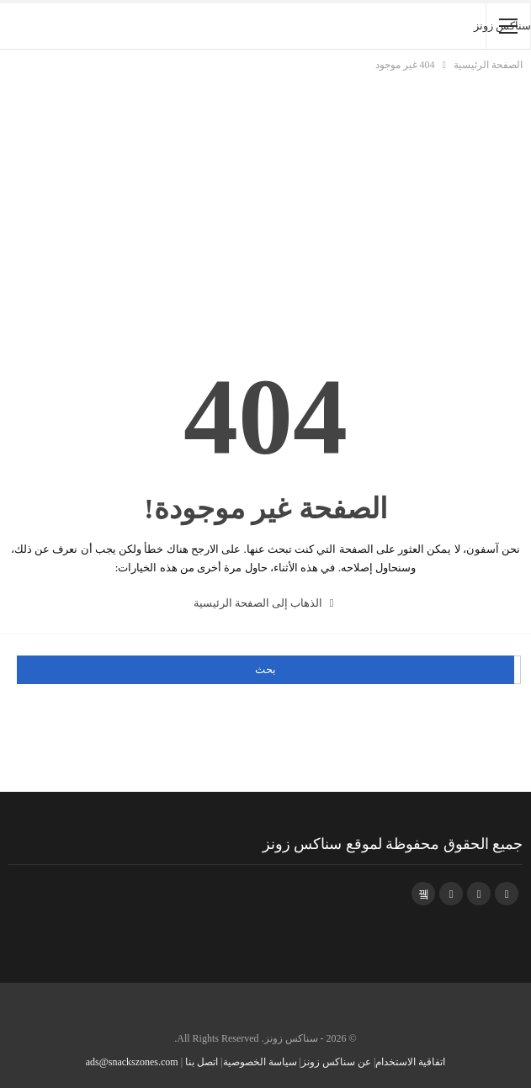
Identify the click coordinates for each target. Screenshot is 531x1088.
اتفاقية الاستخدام (410, 1062)
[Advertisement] (265, 200)
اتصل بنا (201, 1062)
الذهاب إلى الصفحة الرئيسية (264, 603)
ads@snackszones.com (132, 1062)
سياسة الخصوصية (260, 1062)
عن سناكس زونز (336, 1062)
